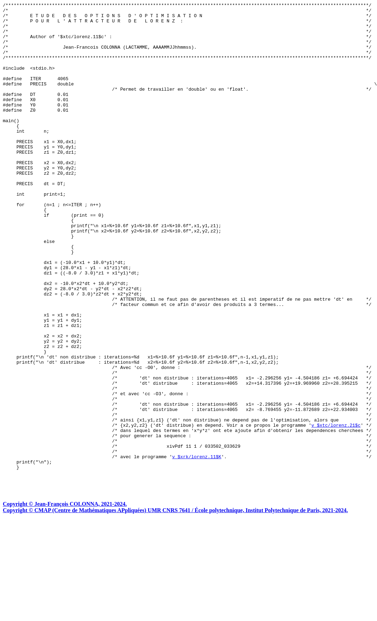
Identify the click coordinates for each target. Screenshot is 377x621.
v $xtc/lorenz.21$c (335, 510)
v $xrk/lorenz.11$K (196, 548)
